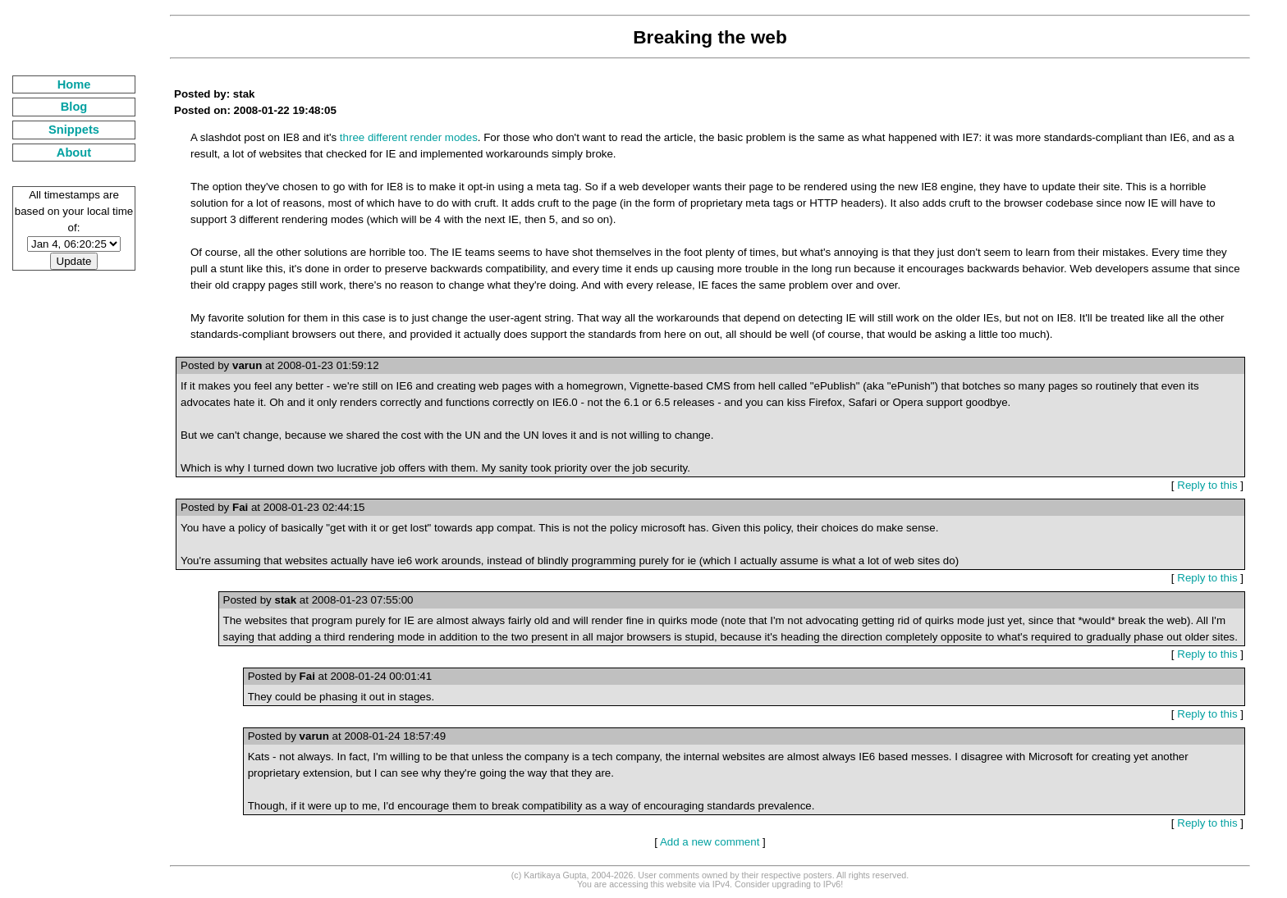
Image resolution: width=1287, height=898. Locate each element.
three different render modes (409, 137)
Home (74, 84)
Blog (74, 106)
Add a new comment (710, 842)
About (74, 152)
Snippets (73, 129)
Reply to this (1207, 485)
